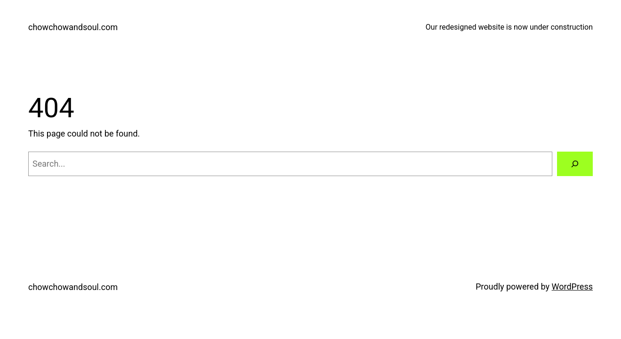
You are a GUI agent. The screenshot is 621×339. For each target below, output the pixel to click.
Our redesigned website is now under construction (509, 27)
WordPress (572, 286)
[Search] (575, 164)
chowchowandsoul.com (73, 27)
